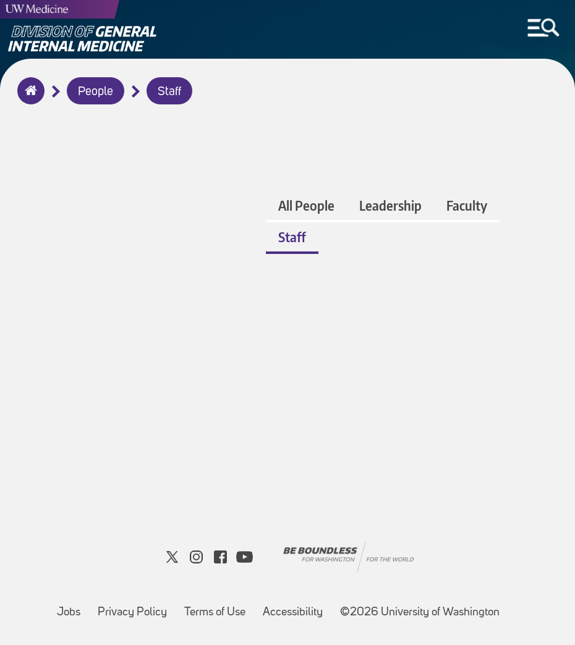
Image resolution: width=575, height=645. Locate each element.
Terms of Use (218, 606)
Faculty (466, 205)
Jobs (72, 606)
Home (28, 99)
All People (306, 205)
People (95, 92)
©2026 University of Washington (420, 612)
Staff (169, 92)
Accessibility (296, 606)
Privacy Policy (136, 606)
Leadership (390, 205)
